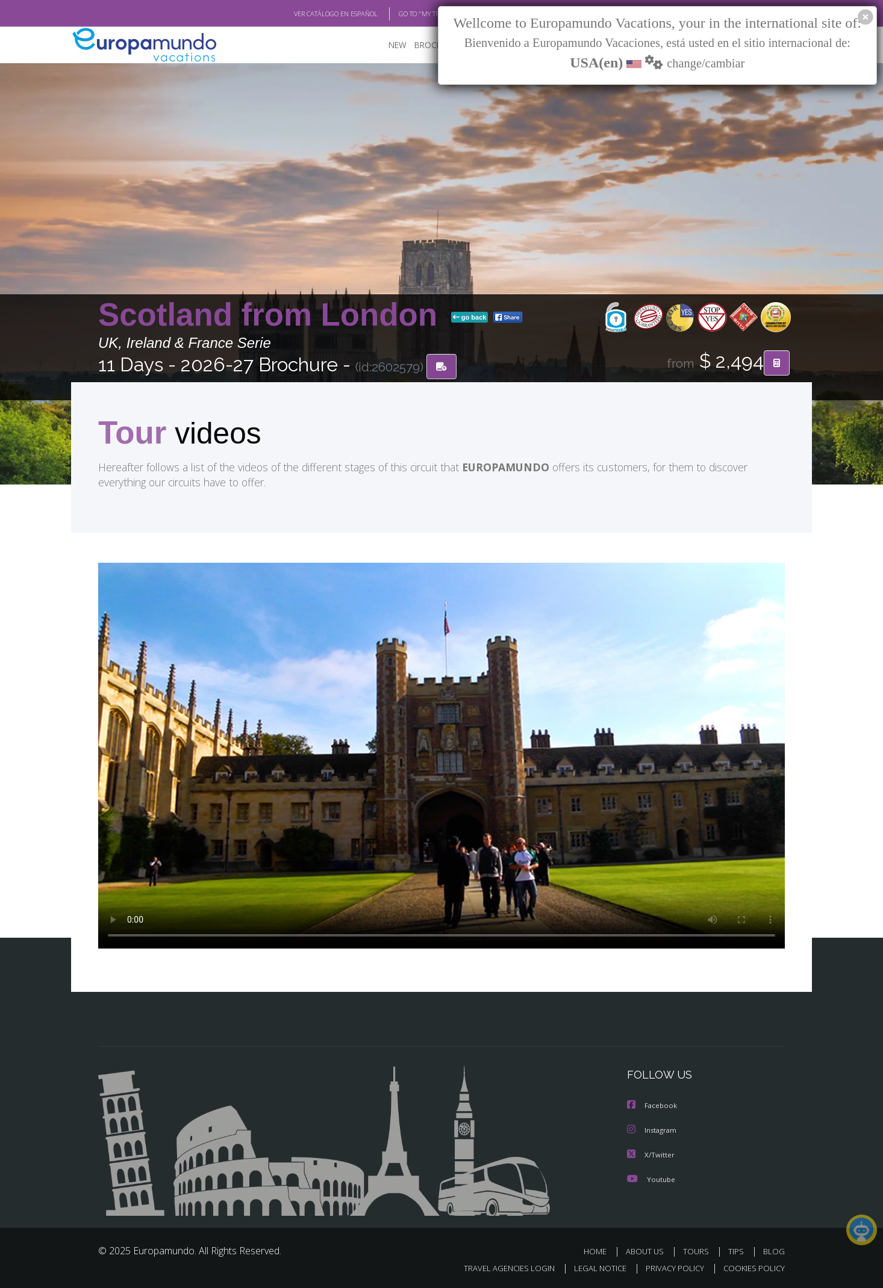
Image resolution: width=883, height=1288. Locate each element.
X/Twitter (651, 1154)
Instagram (653, 1130)
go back (470, 317)
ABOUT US (648, 1250)
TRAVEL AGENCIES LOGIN (498, 1267)
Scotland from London (272, 315)
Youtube (651, 1178)
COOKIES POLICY (751, 1267)
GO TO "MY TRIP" (403, 13)
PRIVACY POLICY (669, 1267)
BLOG (774, 1250)
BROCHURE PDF (436, 45)
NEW (385, 45)
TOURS (698, 1250)
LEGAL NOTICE (592, 1267)
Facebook (653, 1105)
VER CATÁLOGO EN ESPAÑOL (308, 13)
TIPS (737, 1250)
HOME (599, 1250)
